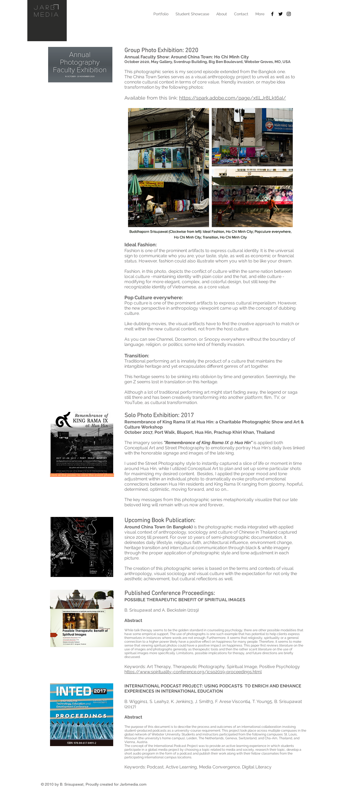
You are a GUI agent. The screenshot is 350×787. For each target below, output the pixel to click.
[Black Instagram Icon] (288, 14)
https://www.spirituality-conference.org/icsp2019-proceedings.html (193, 671)
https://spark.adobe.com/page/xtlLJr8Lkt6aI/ (232, 98)
